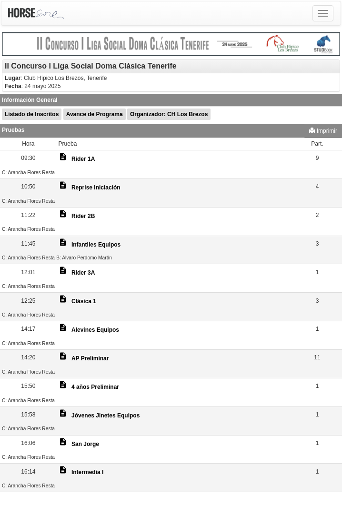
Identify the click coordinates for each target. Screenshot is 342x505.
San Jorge (85, 444)
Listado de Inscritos (32, 114)
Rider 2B (83, 216)
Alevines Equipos (95, 330)
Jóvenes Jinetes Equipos (105, 415)
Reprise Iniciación (96, 187)
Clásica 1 (83, 301)
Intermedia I (87, 472)
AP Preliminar (90, 358)
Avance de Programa (94, 114)
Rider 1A (83, 159)
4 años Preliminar (95, 387)
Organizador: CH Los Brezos (169, 114)
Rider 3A (83, 272)
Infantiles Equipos (96, 244)
